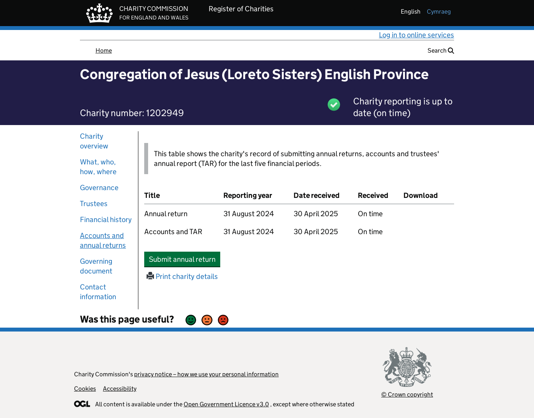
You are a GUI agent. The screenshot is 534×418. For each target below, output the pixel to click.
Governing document (96, 266)
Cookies (85, 388)
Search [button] (441, 50)
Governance (99, 187)
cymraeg (439, 11)
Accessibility (119, 388)
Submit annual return (184, 259)
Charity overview (94, 141)
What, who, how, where (98, 166)
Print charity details (182, 276)
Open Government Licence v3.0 (226, 404)
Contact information (98, 291)
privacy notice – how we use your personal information (206, 374)
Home (103, 50)
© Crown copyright (407, 394)
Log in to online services (416, 34)
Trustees (94, 203)
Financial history (106, 219)
